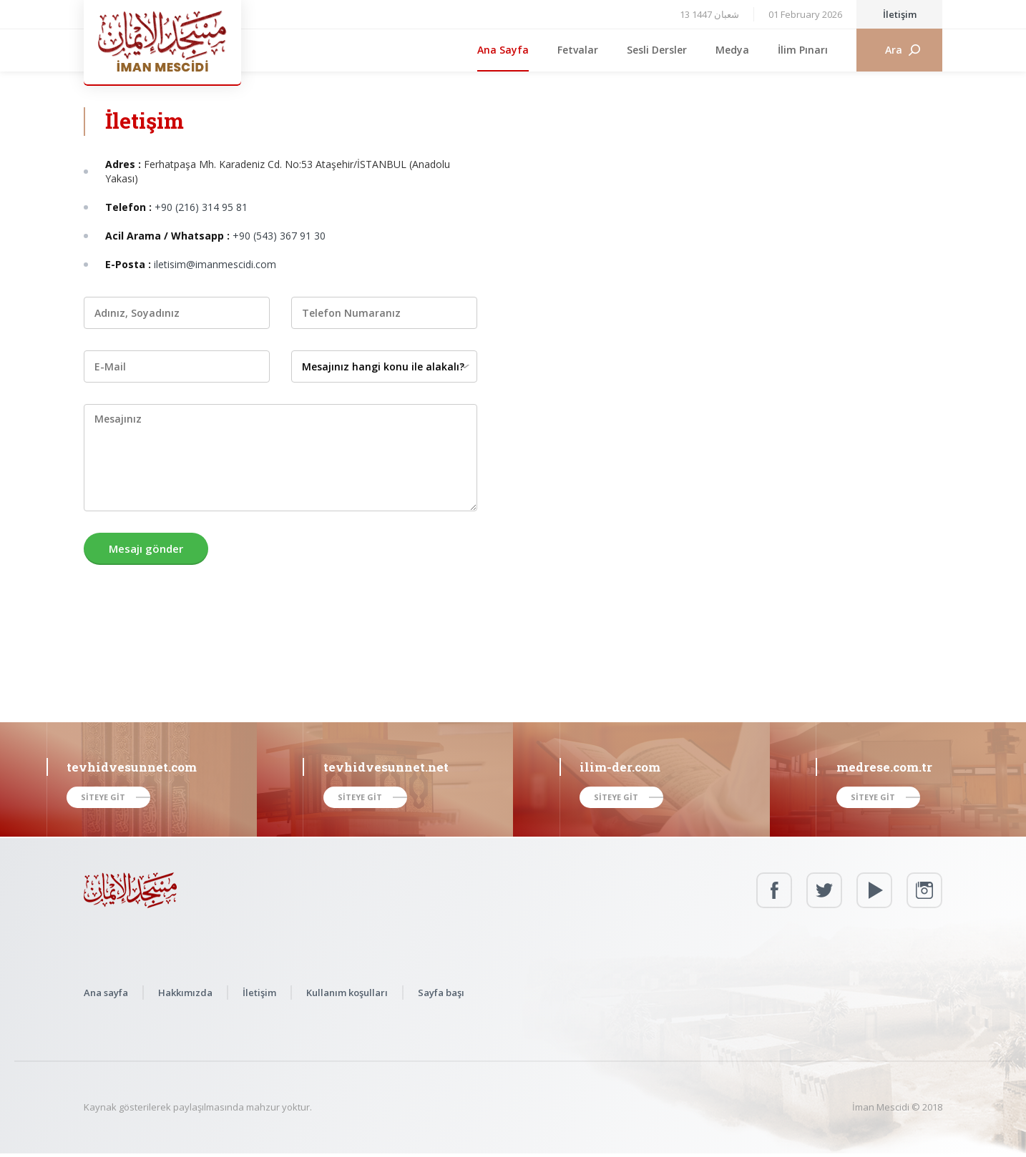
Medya (732, 49)
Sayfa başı (441, 992)
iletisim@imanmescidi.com (215, 264)
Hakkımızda (185, 992)
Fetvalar (577, 49)
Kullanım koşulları (347, 992)
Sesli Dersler (657, 49)
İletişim (900, 14)
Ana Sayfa (503, 49)
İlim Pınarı (803, 49)
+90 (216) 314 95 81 (201, 207)
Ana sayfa (106, 992)
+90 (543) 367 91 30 (279, 235)
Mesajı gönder (146, 548)
